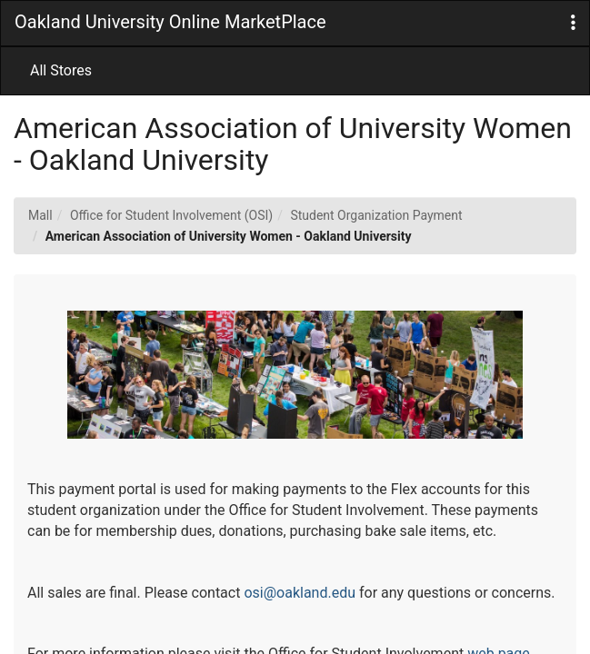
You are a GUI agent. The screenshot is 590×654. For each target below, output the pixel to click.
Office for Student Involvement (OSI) (171, 215)
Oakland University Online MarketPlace (170, 22)
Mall (40, 215)
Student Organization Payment (376, 215)
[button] (573, 23)
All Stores (61, 70)
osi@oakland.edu (299, 592)
